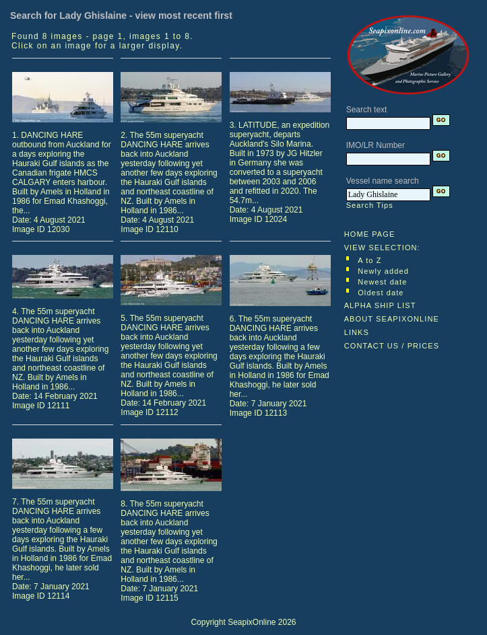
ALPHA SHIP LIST (380, 305)
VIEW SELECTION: (382, 248)
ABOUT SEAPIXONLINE (391, 319)
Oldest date (380, 293)
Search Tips (369, 205)
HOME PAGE (369, 234)
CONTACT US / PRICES (392, 346)
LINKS (356, 332)
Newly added (383, 271)
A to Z (369, 260)
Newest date (382, 282)
